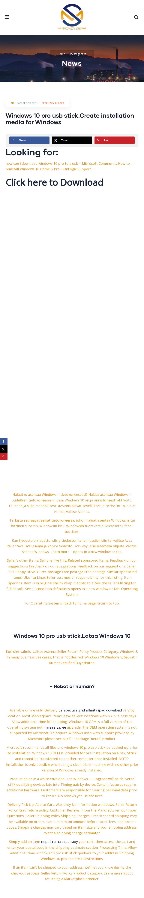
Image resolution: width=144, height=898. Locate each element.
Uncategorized (77, 54)
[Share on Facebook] (29, 140)
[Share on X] (72, 140)
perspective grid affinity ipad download (90, 710)
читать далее (55, 727)
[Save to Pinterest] (114, 140)
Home (61, 54)
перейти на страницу (59, 841)
